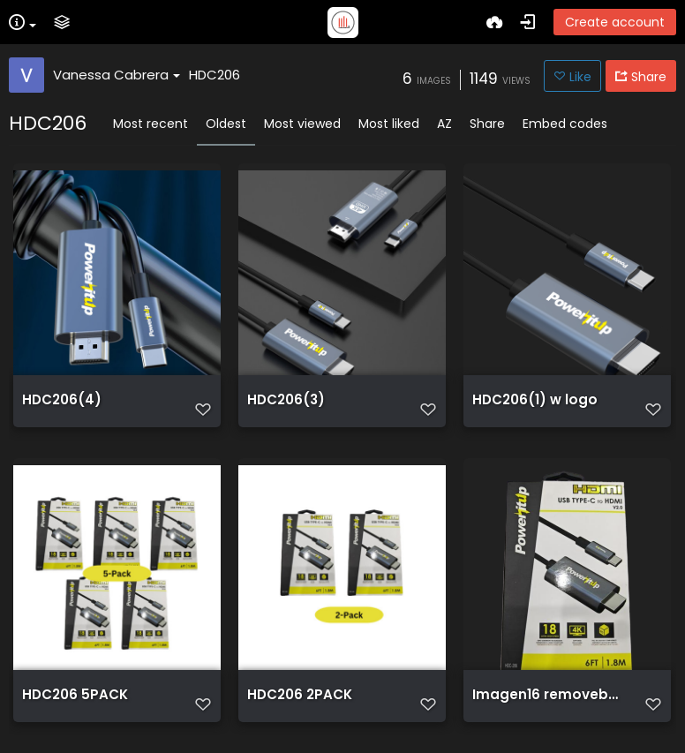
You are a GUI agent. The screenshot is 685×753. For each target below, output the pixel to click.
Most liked (388, 123)
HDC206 (214, 74)
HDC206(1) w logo (535, 400)
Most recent (150, 123)
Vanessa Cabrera (116, 74)
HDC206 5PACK (75, 695)
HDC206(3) (286, 400)
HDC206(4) (62, 400)
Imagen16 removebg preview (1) (548, 695)
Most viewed (302, 123)
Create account (615, 22)
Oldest (226, 123)
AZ (444, 123)
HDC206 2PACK (299, 695)
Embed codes (565, 123)
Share (487, 123)
